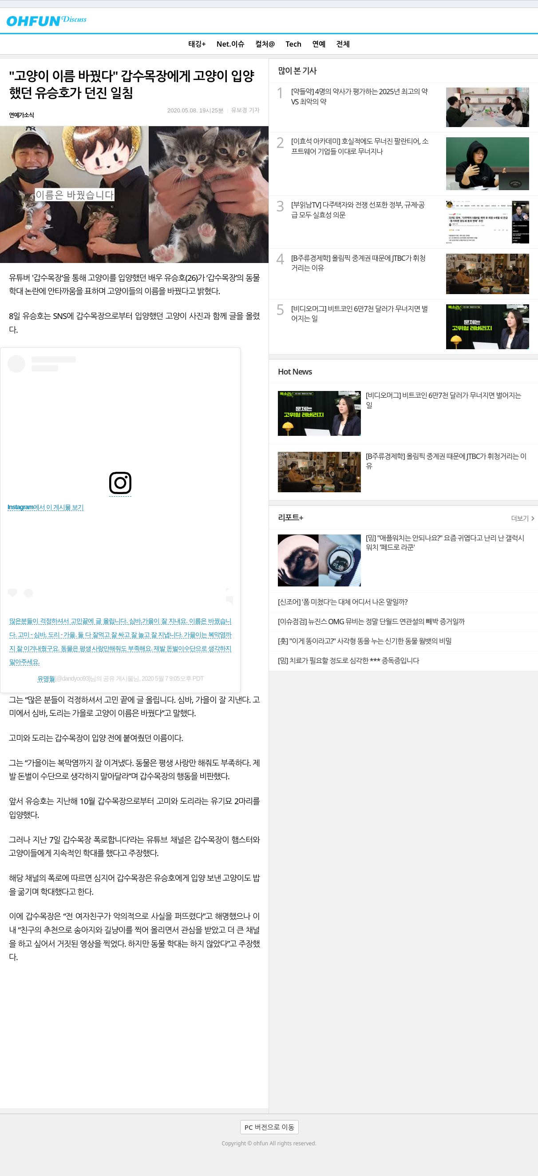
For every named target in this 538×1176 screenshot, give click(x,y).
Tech (294, 44)
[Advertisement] (134, 1042)
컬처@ (265, 44)
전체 (343, 44)
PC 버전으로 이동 (269, 1127)
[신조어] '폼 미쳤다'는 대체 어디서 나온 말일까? (342, 602)
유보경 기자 (245, 110)
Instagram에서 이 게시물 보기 (45, 506)
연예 (318, 44)
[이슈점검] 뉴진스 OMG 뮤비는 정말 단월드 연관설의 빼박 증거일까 (371, 621)
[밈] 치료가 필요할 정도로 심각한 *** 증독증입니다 (348, 661)
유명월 (46, 678)
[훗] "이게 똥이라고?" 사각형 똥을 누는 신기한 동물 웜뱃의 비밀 (364, 641)
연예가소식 (21, 115)
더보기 (520, 518)
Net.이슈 (231, 44)
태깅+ (197, 44)
